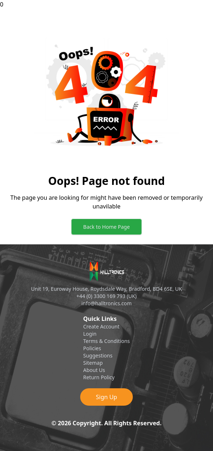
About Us (94, 370)
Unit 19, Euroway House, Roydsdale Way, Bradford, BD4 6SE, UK (106, 288)
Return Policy (98, 377)
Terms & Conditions (106, 341)
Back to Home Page (106, 226)
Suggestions (97, 355)
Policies (92, 348)
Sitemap (93, 362)
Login (90, 333)
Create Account (101, 326)
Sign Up (106, 397)
